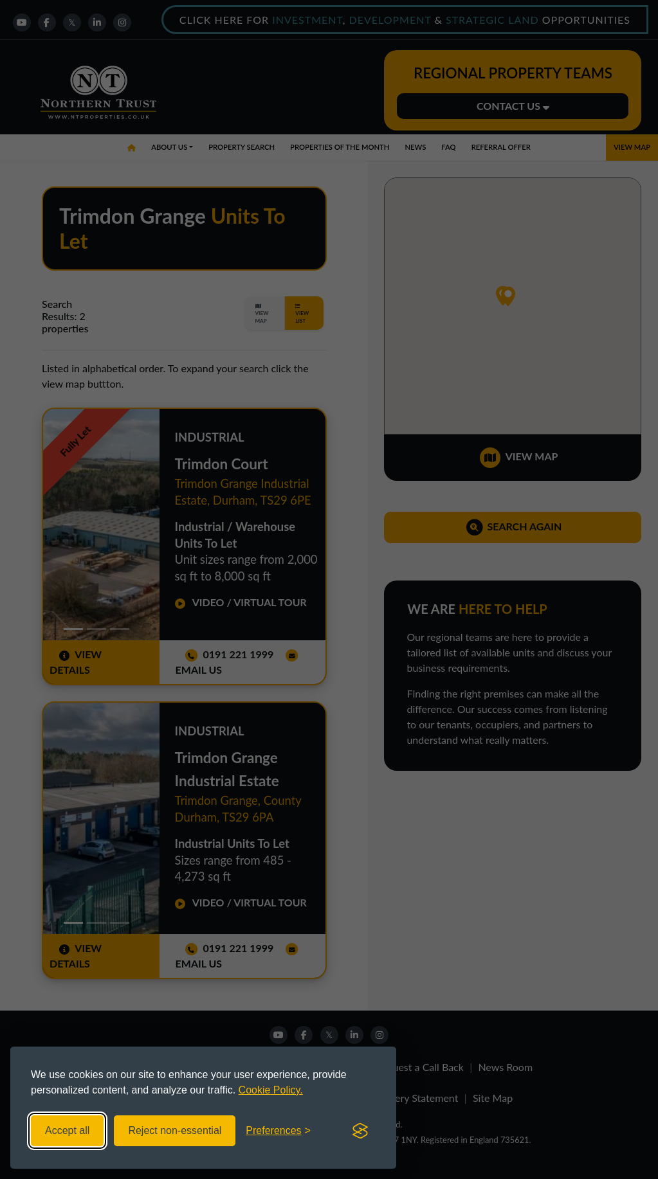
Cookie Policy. (271, 1089)
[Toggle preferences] (278, 1130)
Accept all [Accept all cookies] (67, 1130)
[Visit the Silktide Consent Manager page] (360, 1130)
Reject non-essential (174, 1130)
